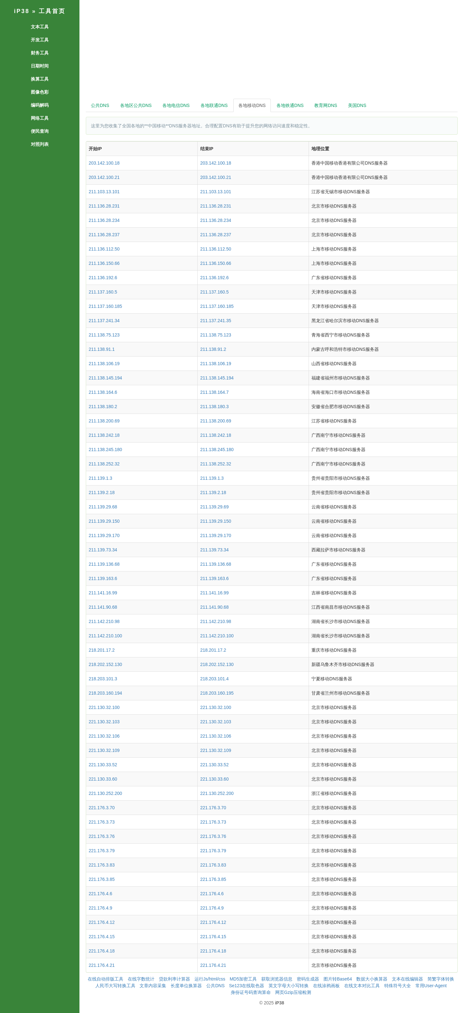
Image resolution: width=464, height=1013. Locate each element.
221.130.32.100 (104, 707)
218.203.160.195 (217, 693)
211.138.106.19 (104, 363)
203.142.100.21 (104, 177)
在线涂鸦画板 (326, 985)
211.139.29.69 (214, 506)
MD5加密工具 (243, 978)
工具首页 (52, 11)
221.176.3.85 (102, 879)
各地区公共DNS (136, 105)
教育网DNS (325, 105)
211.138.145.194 (105, 377)
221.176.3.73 (102, 822)
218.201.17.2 (102, 650)
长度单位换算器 (186, 985)
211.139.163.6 (103, 578)
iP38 (22, 11)
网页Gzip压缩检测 (293, 992)
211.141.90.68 (103, 607)
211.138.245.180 (105, 449)
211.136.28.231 (104, 206)
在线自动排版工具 (105, 978)
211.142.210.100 (105, 635)
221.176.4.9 (100, 907)
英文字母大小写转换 (289, 985)
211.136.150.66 (104, 263)
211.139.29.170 (104, 535)
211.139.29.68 (103, 506)
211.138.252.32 (104, 463)
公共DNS (100, 105)
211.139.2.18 (102, 492)
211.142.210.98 (104, 621)
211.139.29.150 (104, 521)
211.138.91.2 (213, 349)
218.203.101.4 (214, 678)
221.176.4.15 (102, 936)
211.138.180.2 (103, 406)
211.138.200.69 (104, 420)
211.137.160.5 (103, 291)
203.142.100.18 (104, 163)
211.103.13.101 (104, 191)
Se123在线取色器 (246, 985)
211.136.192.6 (103, 277)
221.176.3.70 (102, 807)
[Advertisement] (272, 51)
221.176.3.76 (102, 836)
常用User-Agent (431, 985)
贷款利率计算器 (174, 978)
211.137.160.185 (105, 306)
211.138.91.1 (102, 349)
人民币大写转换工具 (115, 985)
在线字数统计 (141, 978)
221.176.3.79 (102, 850)
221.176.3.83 (102, 865)
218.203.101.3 (103, 678)
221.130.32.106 (104, 736)
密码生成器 (308, 978)
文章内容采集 (153, 985)
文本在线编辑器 (407, 978)
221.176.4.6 (100, 893)
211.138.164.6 (103, 392)
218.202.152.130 (105, 664)
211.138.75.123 (104, 334)
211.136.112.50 (104, 248)
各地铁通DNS (290, 105)
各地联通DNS (214, 105)
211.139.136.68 (104, 564)
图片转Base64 (338, 978)
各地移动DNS (252, 105)
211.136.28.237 (104, 234)
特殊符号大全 (397, 985)
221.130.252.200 (105, 793)
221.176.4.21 (102, 965)
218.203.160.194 (105, 693)
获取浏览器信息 (276, 978)
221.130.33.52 (103, 764)
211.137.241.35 (215, 320)
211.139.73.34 (103, 549)
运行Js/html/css (209, 978)
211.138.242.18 (104, 435)
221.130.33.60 (103, 779)
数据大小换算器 (371, 978)
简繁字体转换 (440, 978)
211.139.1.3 (100, 478)
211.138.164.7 (214, 392)
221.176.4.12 (102, 922)
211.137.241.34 (104, 320)
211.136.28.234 (104, 220)
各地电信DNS (176, 105)
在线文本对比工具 (362, 985)
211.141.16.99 (103, 592)
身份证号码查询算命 (251, 992)
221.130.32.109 (104, 750)
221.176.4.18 (102, 950)
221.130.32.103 (104, 721)
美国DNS (357, 105)
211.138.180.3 (214, 406)
